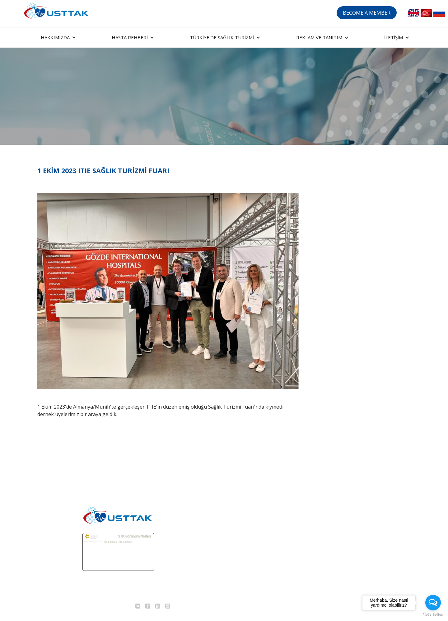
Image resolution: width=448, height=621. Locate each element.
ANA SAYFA (289, 479)
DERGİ (332, 509)
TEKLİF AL (288, 539)
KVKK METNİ (340, 554)
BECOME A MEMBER (366, 12)
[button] (57, 37)
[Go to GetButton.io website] (433, 615)
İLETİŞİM (335, 539)
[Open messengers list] (433, 602)
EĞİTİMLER (338, 494)
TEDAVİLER (290, 524)
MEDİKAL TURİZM (298, 494)
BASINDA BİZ (340, 524)
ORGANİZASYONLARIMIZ (354, 479)
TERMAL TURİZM (297, 509)
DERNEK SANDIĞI (297, 554)
